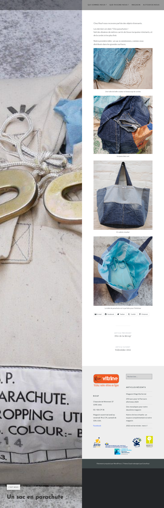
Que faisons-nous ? (119, 5)
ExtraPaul (145, 463)
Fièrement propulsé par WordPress (109, 463)
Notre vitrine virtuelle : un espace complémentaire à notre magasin (139, 418)
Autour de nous (151, 5)
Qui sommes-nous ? (97, 5)
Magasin (136, 5)
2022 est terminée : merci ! (137, 425)
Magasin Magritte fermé (136, 394)
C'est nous (13, 487)
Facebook (97, 425)
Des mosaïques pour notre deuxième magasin (136, 408)
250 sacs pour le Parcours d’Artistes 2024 (136, 400)
